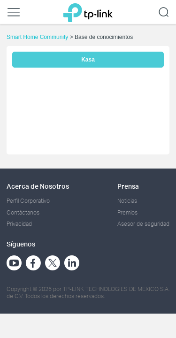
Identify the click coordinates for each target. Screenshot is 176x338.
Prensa (128, 186)
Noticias (127, 200)
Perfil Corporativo (28, 200)
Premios (127, 212)
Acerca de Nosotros (38, 186)
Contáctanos (23, 212)
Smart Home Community (37, 37)
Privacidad (19, 223)
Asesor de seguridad (143, 223)
